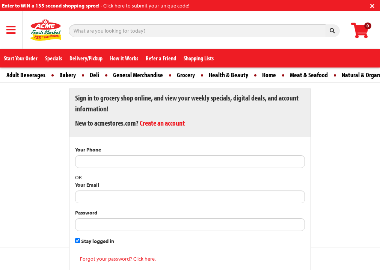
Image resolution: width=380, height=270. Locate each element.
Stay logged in (94, 241)
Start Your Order (21, 58)
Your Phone (88, 149)
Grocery (186, 74)
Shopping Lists (199, 58)
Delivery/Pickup (86, 58)
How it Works (124, 58)
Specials (53, 58)
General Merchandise (138, 74)
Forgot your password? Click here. (118, 258)
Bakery (67, 74)
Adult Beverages (25, 74)
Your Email (87, 185)
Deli (94, 74)
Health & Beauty (228, 74)
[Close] (372, 5)
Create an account (162, 123)
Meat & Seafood (309, 74)
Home (269, 74)
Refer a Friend (161, 58)
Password (86, 212)
